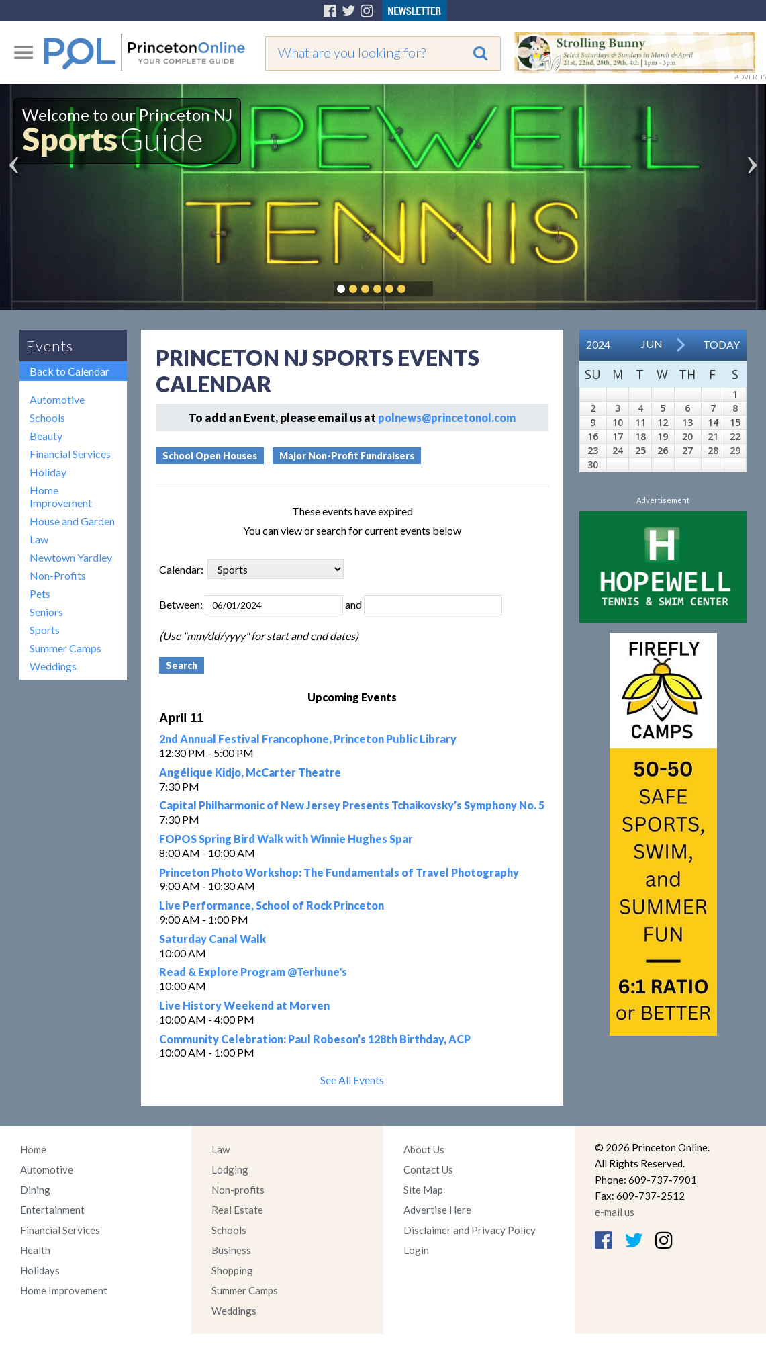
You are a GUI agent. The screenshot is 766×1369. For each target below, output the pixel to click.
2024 (598, 344)
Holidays (40, 1270)
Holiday (48, 472)
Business (231, 1250)
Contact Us (428, 1169)
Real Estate (237, 1210)
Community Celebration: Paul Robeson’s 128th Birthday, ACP (315, 1038)
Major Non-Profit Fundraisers (346, 455)
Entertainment (52, 1210)
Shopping (232, 1270)
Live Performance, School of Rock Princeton (271, 905)
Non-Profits (58, 575)
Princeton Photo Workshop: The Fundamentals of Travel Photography (339, 872)
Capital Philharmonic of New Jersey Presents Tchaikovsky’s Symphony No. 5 (351, 805)
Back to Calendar (69, 371)
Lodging (229, 1169)
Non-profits (238, 1190)
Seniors (46, 611)
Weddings (53, 666)
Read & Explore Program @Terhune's (253, 971)
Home (33, 1149)
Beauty (46, 435)
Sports (45, 629)
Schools (47, 417)
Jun (652, 343)
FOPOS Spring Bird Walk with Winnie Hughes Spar (286, 838)
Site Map (423, 1190)
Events (49, 346)
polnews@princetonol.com (447, 417)
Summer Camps (65, 648)
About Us (423, 1149)
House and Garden (72, 521)
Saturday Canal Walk (212, 938)
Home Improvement (61, 496)
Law (39, 539)
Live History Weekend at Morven (244, 1005)
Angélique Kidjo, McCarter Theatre (250, 772)
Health (35, 1250)
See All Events (352, 1079)
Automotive (57, 399)
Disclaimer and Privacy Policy (469, 1230)
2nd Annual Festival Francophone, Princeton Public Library (308, 738)
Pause (422, 289)
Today (721, 344)
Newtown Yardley (71, 557)
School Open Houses (209, 455)
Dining (35, 1190)
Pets (40, 593)
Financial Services (70, 453)
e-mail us (614, 1212)
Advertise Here (437, 1210)
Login (416, 1250)
